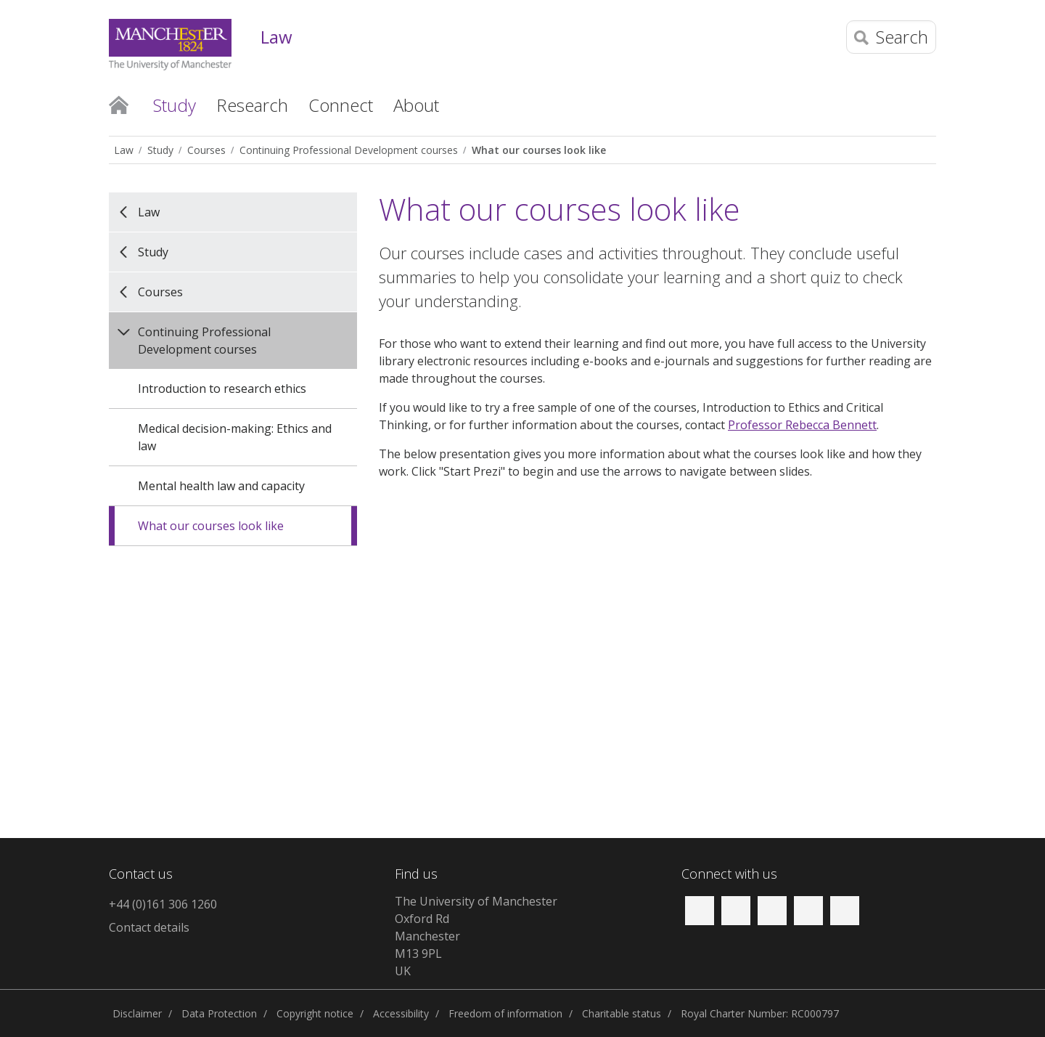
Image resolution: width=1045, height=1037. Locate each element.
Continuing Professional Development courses (348, 150)
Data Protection (219, 1013)
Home (118, 103)
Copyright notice (314, 1013)
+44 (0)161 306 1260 (163, 904)
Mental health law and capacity (221, 486)
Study (160, 150)
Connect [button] (340, 105)
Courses (206, 150)
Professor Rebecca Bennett (802, 425)
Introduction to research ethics (222, 388)
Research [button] (252, 105)
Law (276, 37)
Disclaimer (137, 1013)
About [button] (416, 105)
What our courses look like (539, 150)
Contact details (149, 927)
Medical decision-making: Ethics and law (235, 437)
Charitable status (621, 1013)
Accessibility (401, 1013)
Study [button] (174, 105)
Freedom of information (505, 1013)
